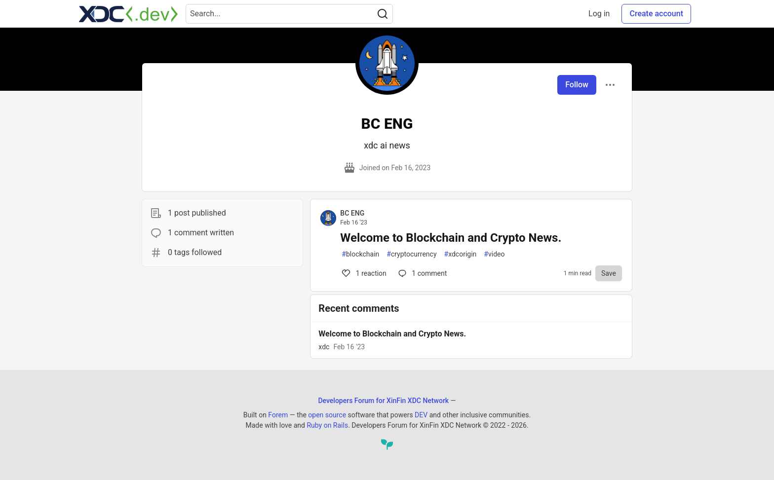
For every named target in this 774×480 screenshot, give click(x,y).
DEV (421, 415)
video (494, 254)
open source (327, 415)
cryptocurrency (411, 254)
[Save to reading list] (608, 273)
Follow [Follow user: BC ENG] (576, 84)
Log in (599, 13)
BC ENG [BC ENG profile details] (352, 213)
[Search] (382, 13)
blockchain (360, 254)
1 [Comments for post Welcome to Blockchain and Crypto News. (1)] (363, 273)
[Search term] (289, 14)
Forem (278, 415)
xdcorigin (460, 254)
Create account (656, 13)
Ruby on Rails (327, 425)
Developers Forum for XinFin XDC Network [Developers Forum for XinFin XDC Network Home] (383, 401)
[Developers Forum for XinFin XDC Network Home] (128, 14)
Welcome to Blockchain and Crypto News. (450, 238)
